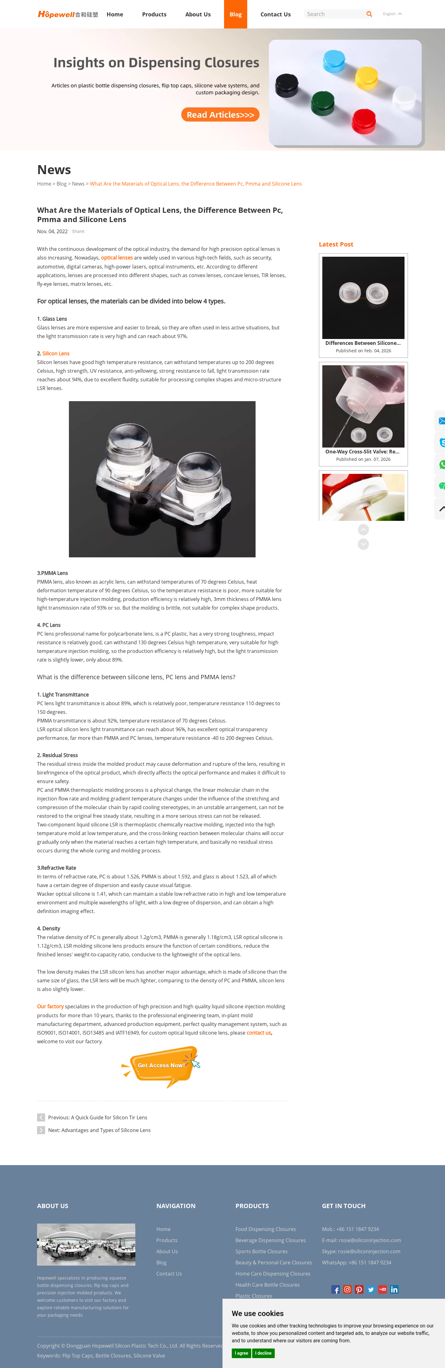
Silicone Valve (149, 1354)
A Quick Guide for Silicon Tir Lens (109, 1116)
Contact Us (276, 14)
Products (154, 14)
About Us (198, 14)
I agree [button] (241, 1353)
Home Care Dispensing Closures (273, 1272)
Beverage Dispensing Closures (270, 1238)
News (78, 183)
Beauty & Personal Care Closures (273, 1261)
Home (115, 14)
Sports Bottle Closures (261, 1249)
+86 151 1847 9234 (370, 1261)
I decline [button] (263, 1353)
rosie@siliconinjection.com (370, 1238)
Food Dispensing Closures (265, 1227)
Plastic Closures (253, 1294)
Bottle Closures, (113, 1354)
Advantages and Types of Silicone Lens (106, 1128)
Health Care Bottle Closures (267, 1283)
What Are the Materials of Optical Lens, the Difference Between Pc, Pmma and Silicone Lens (196, 183)
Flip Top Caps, (78, 1354)
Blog (236, 14)
